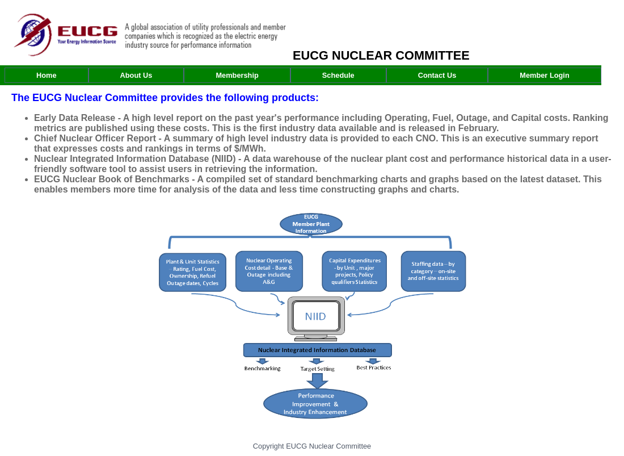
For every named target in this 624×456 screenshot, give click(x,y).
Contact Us (437, 75)
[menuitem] (46, 75)
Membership (237, 75)
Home (46, 75)
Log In (603, 21)
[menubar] (303, 75)
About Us (136, 75)
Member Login (544, 75)
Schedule (338, 75)
